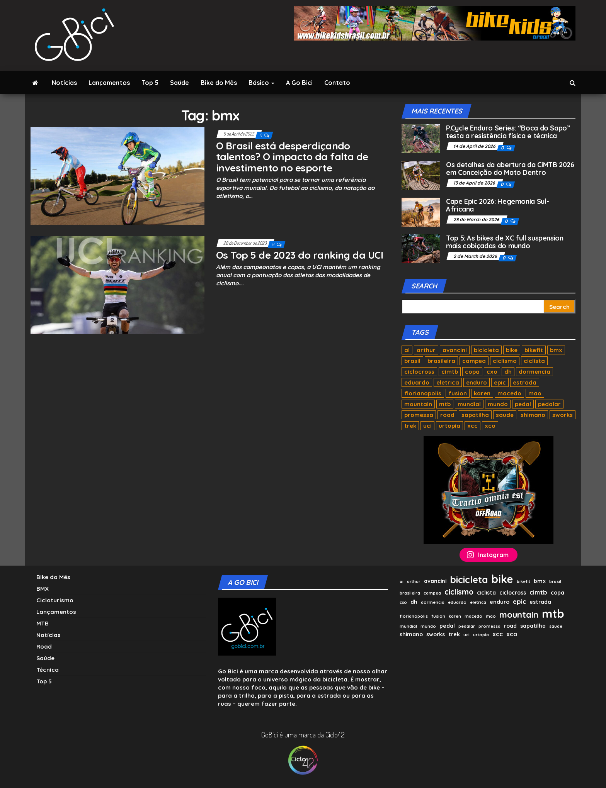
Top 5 (149, 82)
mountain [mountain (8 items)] (418, 404)
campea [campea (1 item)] (474, 360)
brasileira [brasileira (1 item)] (441, 360)
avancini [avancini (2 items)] (455, 350)
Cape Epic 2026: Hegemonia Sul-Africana (497, 205)
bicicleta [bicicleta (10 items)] (486, 350)
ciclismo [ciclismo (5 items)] (505, 360)
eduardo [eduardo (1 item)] (416, 382)
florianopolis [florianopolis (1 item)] (422, 393)
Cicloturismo (54, 600)
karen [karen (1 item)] (482, 393)
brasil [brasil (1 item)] (412, 360)
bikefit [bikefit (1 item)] (533, 350)
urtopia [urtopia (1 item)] (449, 425)
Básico (261, 82)
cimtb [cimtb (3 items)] (449, 371)
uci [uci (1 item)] (427, 425)
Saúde (179, 82)
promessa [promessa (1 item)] (418, 415)
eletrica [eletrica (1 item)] (447, 382)
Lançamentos (109, 82)
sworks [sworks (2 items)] (562, 415)
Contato (337, 82)
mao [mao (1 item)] (534, 393)
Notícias (64, 82)
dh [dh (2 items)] (508, 371)
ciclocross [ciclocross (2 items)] (419, 371)
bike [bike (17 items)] (511, 350)
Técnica (47, 669)
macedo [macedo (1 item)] (509, 393)
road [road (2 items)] (447, 415)
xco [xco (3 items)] (490, 425)
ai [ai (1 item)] (407, 350)
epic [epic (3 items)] (500, 382)
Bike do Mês (219, 82)
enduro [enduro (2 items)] (476, 382)
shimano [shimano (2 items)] (533, 415)
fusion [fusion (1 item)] (457, 393)
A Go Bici (299, 82)
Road (44, 646)
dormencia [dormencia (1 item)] (534, 371)
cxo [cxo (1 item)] (492, 371)
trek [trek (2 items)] (410, 425)
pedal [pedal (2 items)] (523, 404)
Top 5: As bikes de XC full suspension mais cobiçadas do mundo (504, 242)
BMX (42, 588)
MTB (42, 623)
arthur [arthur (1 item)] (426, 350)
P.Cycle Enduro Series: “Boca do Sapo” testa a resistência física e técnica (508, 132)
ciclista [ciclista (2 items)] (534, 360)
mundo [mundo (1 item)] (498, 404)
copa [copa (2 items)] (472, 371)
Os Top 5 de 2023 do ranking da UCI (299, 255)
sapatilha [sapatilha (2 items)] (475, 415)
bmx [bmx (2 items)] (556, 350)
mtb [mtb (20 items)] (445, 404)
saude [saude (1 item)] (505, 415)
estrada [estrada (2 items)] (524, 382)
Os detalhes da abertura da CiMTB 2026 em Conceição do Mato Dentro (510, 168)
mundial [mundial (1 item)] (469, 404)
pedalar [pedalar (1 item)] (549, 404)
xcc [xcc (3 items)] (472, 425)
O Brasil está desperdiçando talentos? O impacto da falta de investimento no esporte (292, 156)
